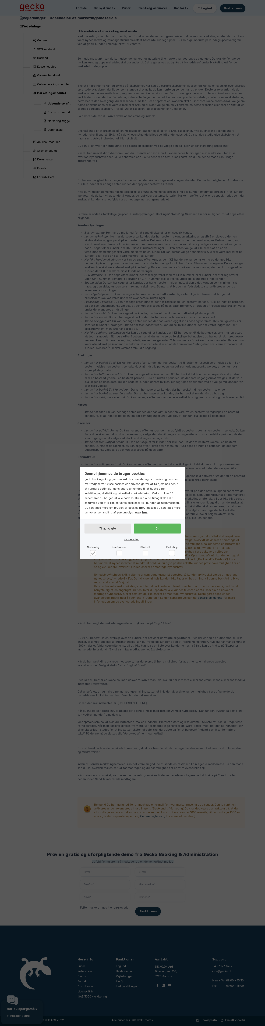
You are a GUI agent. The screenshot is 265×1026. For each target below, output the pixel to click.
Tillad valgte (107, 528)
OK (157, 528)
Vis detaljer (131, 539)
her (141, 507)
